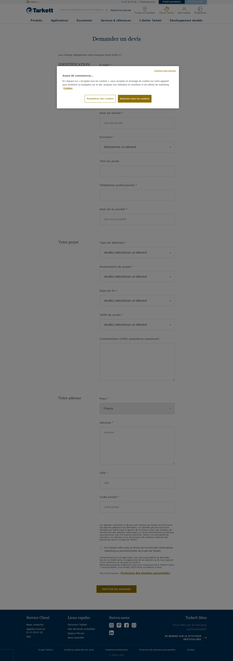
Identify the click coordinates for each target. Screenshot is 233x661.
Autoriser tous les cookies (134, 98)
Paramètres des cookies (100, 98)
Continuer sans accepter (165, 70)
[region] (118, 87)
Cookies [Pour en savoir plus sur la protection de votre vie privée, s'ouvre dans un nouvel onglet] (68, 88)
